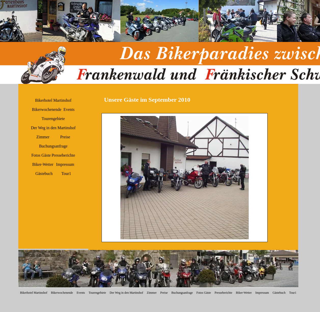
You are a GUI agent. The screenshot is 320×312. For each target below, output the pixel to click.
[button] (81, 21)
